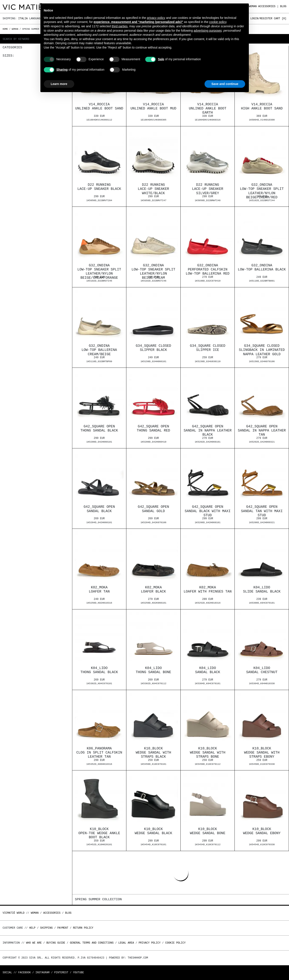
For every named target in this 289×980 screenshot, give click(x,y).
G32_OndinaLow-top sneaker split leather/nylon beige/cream (153, 271)
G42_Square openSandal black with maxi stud (208, 511)
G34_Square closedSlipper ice (207, 347)
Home (6, 29)
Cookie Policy (175, 943)
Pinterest (61, 972)
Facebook (24, 972)
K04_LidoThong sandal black (99, 670)
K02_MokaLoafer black (153, 589)
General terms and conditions (92, 943)
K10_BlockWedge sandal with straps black (153, 752)
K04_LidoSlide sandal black (262, 589)
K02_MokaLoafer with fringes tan (208, 589)
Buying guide (55, 943)
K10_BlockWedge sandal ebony (262, 831)
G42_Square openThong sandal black (99, 428)
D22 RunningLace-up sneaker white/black (153, 188)
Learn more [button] (59, 84)
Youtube (78, 972)
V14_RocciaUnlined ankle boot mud (153, 106)
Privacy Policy (150, 943)
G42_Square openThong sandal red (153, 428)
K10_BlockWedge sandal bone (207, 831)
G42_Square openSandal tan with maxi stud (262, 511)
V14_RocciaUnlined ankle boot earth (207, 108)
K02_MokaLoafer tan (99, 589)
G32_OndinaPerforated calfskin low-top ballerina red (208, 269)
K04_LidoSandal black (207, 670)
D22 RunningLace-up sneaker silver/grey (207, 188)
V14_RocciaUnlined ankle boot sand (99, 106)
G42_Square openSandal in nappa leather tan (262, 430)
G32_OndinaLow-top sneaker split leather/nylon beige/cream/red (262, 191)
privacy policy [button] (156, 18)
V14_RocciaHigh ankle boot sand (262, 106)
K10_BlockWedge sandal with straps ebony (261, 752)
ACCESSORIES (266, 6)
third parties (119, 26)
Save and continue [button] (224, 84)
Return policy (83, 928)
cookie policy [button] (217, 22)
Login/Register (261, 18)
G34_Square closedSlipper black (153, 347)
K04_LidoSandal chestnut (261, 670)
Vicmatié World (14, 913)
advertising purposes (208, 30)
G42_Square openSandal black (99, 509)
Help (32, 928)
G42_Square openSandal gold (153, 509)
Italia (23, 18)
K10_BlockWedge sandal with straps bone (207, 752)
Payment (62, 928)
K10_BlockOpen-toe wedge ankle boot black (99, 833)
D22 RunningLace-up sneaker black (99, 186)
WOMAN (253, 6)
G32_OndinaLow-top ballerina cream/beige (99, 350)
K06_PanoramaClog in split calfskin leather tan (99, 752)
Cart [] (280, 18)
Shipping (46, 928)
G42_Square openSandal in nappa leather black (208, 430)
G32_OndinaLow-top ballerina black (262, 267)
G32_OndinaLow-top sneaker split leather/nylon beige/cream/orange (99, 271)
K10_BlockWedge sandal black (153, 831)
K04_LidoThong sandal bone (153, 670)
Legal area (126, 943)
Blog (283, 6)
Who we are (34, 943)
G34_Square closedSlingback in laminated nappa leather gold (262, 350)
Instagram (42, 972)
